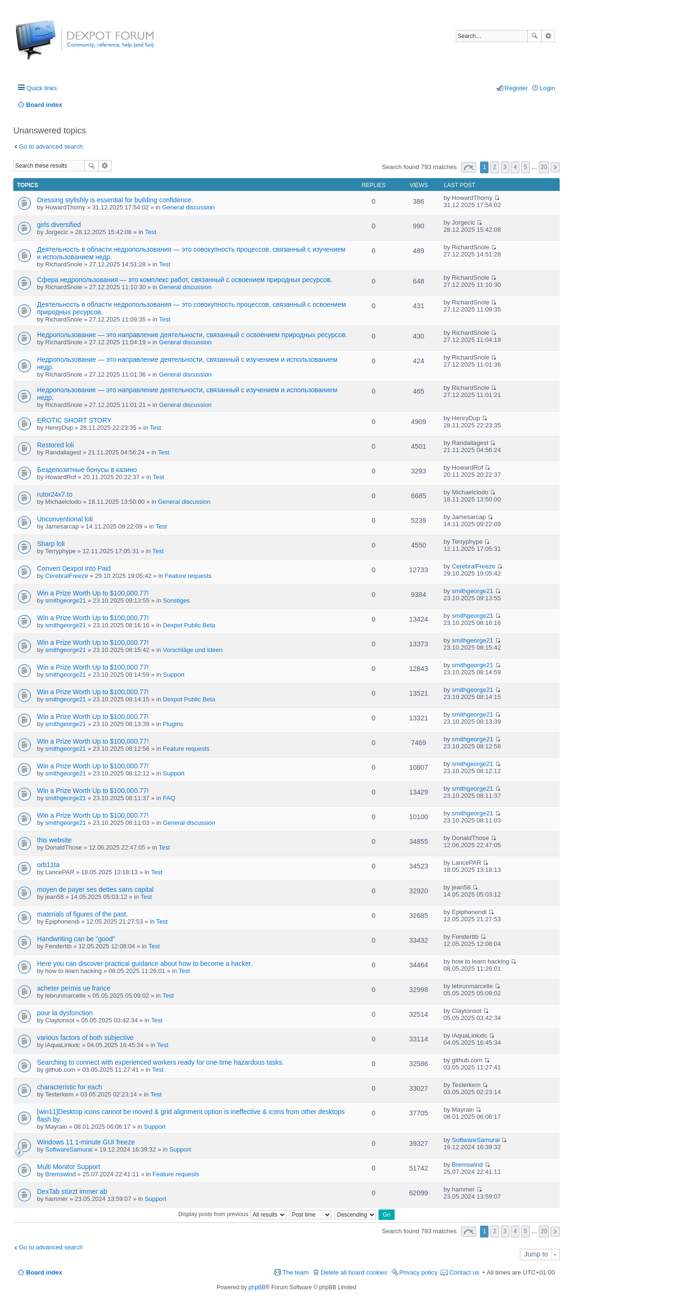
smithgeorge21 (65, 600)
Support (174, 674)
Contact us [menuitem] (464, 1272)
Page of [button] (468, 167)
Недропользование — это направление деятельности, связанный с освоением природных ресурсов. (192, 335)
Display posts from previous (232, 1214)
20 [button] (544, 167)
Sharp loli (51, 544)
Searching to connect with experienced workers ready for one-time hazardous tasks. (160, 1062)
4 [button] (515, 167)
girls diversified (59, 224)
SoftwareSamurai (68, 1149)
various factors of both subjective (85, 1037)
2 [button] (495, 167)
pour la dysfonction (65, 1013)
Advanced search (548, 36)
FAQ (169, 798)
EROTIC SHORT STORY (74, 420)
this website (54, 840)
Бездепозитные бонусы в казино (87, 469)
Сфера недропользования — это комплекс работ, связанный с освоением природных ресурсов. (184, 279)
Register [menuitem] (516, 88)
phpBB (257, 1287)
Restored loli (55, 445)
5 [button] (525, 167)
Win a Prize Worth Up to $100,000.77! (93, 593)
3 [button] (505, 167)
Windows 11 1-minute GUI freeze (86, 1142)
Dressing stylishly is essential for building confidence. (115, 200)
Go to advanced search (51, 146)
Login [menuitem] (547, 88)
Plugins (173, 723)
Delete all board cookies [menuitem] (354, 1272)
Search (534, 36)
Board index (44, 1272)
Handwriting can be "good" (76, 939)
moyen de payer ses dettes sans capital (95, 889)
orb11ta (48, 865)
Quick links (42, 88)
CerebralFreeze (66, 575)
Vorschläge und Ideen (192, 649)
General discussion (188, 207)
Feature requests (188, 575)
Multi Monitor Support (68, 1167)
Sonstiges (176, 600)
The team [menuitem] (295, 1272)
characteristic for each (69, 1087)
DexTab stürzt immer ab (72, 1191)
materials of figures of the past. (82, 914)
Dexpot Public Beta (189, 625)
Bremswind (60, 1174)
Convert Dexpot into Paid (74, 568)
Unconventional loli (65, 519)
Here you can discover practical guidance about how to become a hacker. (145, 963)
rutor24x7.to (55, 494)
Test (151, 232)
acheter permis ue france (74, 988)
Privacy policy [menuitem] (418, 1272)
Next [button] (555, 167)
